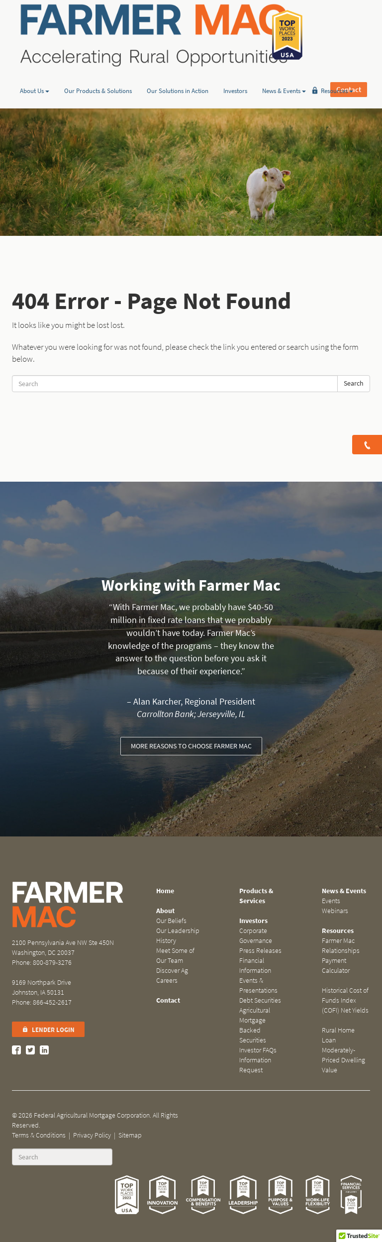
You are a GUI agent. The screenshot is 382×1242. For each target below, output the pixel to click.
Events (331, 901)
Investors (235, 76)
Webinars (335, 911)
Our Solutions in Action (177, 76)
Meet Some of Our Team (175, 955)
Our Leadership (177, 930)
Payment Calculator (336, 965)
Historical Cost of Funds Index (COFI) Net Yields (345, 1000)
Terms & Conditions (39, 1135)
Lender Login (48, 1030)
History (166, 940)
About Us (34, 76)
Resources (337, 76)
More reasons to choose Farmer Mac (191, 746)
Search (354, 383)
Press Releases (260, 950)
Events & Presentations (258, 985)
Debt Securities (260, 1000)
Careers (167, 980)
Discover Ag (172, 970)
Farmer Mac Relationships (341, 945)
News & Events (284, 76)
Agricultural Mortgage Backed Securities (254, 1025)
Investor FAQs (258, 1050)
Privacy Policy (92, 1135)
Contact (348, 35)
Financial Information (255, 965)
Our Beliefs (171, 921)
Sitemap (130, 1135)
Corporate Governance (255, 935)
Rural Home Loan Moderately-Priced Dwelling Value (343, 1050)
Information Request (255, 1065)
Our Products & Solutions (98, 76)
